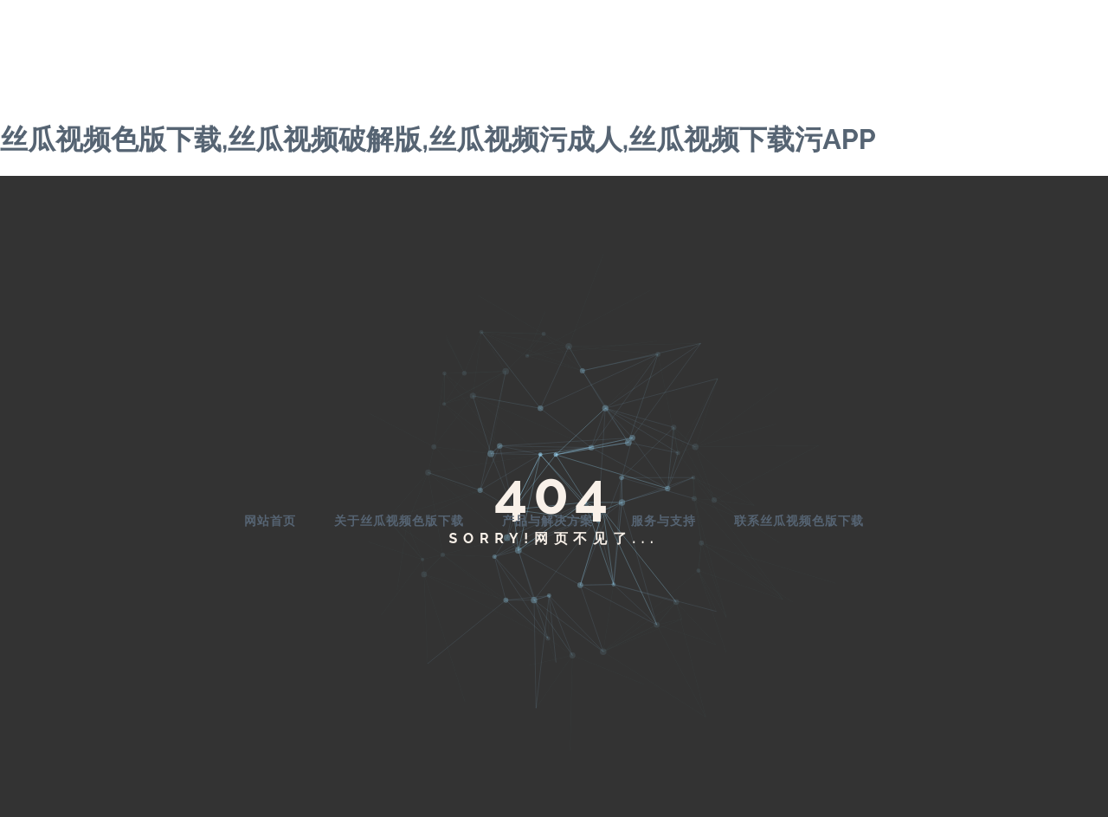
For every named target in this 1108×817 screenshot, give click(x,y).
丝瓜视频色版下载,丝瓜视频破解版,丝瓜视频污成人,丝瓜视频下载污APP (438, 139)
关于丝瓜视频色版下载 (399, 521)
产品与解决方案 (547, 521)
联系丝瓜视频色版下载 (799, 521)
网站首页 (270, 521)
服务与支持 (663, 521)
